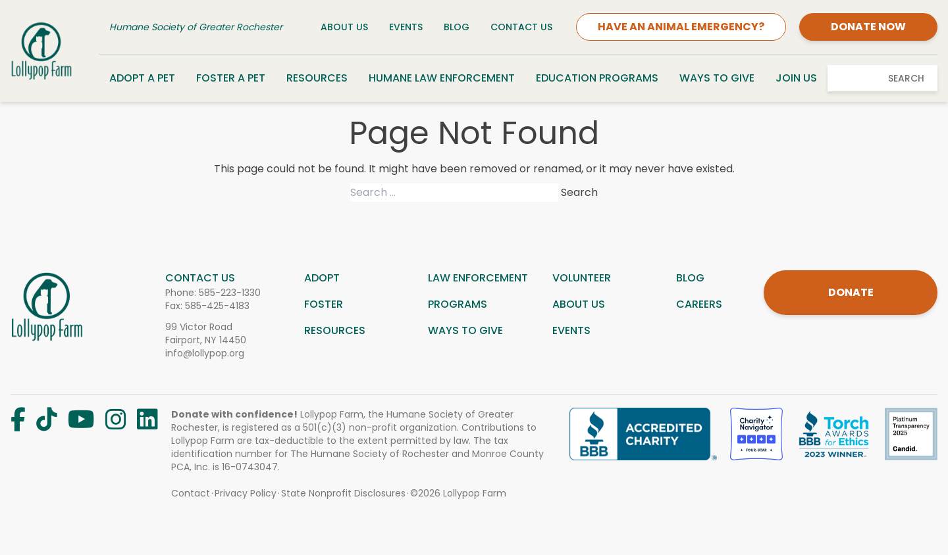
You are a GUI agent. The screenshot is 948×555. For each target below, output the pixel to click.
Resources (317, 77)
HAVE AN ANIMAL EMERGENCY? (681, 26)
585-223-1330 (230, 292)
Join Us (796, 77)
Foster (323, 304)
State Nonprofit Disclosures (343, 493)
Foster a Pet (230, 77)
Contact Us (521, 27)
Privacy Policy (245, 493)
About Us (344, 27)
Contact (190, 493)
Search (906, 78)
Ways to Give (716, 77)
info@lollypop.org (204, 353)
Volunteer (581, 277)
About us (578, 304)
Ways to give (465, 330)
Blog (456, 27)
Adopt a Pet (142, 77)
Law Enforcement (478, 277)
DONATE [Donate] (851, 292)
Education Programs (597, 77)
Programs (457, 304)
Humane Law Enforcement (442, 77)
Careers (699, 304)
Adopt (322, 277)
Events (406, 27)
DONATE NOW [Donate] (868, 26)
